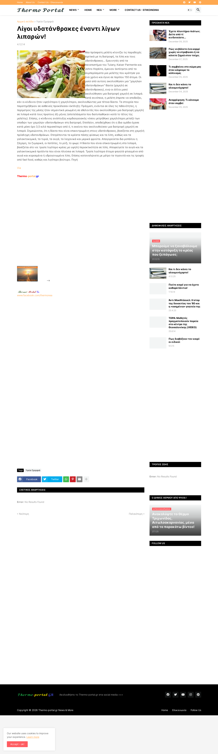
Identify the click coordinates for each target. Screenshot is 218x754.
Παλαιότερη (135, 513)
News (73, 9)
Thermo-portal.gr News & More (55, 710)
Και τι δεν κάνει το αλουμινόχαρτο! (180, 86)
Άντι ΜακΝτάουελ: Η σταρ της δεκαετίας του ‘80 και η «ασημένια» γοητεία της (184, 303)
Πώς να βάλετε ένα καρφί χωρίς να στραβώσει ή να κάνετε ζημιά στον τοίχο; (184, 52)
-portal (28, 176)
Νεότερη (24, 513)
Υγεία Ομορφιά (45, 21)
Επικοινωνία (179, 710)
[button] (190, 10)
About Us (30, 2)
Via (19, 168)
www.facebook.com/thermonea (80, 341)
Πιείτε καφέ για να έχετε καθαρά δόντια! (184, 286)
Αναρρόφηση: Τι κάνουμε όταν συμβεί (184, 101)
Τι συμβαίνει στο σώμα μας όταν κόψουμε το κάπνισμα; (185, 69)
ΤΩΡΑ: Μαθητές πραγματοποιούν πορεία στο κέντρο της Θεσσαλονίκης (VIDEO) (183, 322)
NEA (99, 9)
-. (28, 291)
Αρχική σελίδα (25, 21)
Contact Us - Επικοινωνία (50, 2)
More (113, 9)
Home (20, 2)
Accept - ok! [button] (17, 744)
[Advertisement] (76, 229)
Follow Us (196, 710)
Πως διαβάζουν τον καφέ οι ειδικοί (184, 340)
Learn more (32, 736)
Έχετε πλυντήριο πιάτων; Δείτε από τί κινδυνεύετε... (184, 34)
